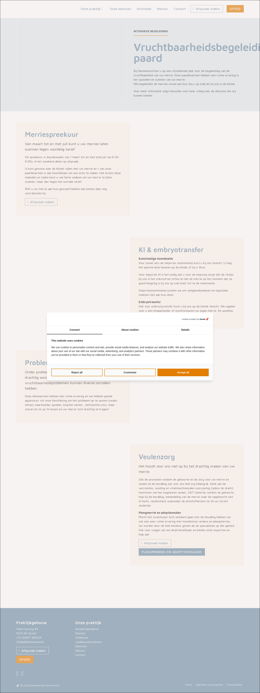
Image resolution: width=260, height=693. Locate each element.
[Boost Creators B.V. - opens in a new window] (195, 319)
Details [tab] (185, 329)
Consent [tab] (75, 329)
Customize (130, 372)
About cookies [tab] (130, 329)
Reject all (76, 372)
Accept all (183, 372)
